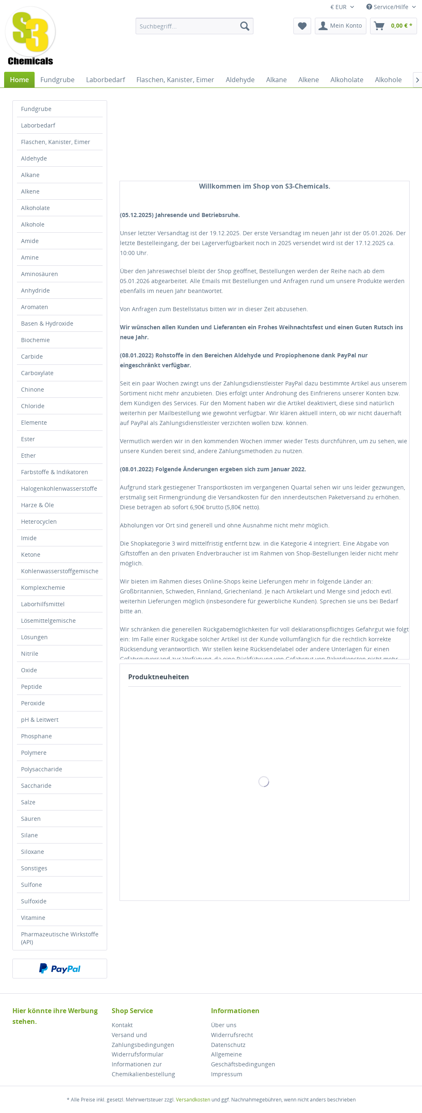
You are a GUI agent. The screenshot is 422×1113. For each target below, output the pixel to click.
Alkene (30, 191)
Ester (28, 439)
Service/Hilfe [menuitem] (388, 7)
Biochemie (35, 340)
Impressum (226, 1074)
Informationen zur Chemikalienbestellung (143, 1069)
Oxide (29, 670)
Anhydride (35, 290)
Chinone (32, 389)
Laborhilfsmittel (43, 604)
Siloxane (32, 851)
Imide (29, 538)
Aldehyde (34, 158)
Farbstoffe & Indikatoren (54, 472)
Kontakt (122, 1025)
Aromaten (34, 307)
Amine (30, 257)
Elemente (34, 422)
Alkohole (33, 224)
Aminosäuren (39, 274)
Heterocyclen (39, 521)
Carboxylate (37, 373)
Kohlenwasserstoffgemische (59, 571)
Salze (28, 802)
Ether (28, 455)
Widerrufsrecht (232, 1035)
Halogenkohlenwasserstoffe (59, 488)
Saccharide (36, 785)
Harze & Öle (37, 505)
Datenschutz (228, 1045)
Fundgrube (36, 109)
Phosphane (36, 736)
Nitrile (29, 653)
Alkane (30, 175)
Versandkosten (193, 1099)
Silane (29, 835)
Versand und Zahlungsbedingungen (143, 1040)
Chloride (33, 406)
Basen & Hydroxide (47, 323)
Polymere (34, 752)
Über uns (224, 1025)
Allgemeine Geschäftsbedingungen (243, 1059)
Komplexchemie (43, 587)
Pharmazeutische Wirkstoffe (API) (59, 938)
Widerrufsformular (138, 1054)
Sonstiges (34, 868)
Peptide (31, 686)
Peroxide (33, 703)
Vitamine (33, 918)
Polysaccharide (41, 769)
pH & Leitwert (40, 719)
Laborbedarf (38, 125)
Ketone (30, 554)
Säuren (31, 818)
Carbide (32, 356)
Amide (30, 241)
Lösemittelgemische (48, 620)
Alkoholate (35, 208)
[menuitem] (195, 26)
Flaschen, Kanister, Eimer (55, 142)
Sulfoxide (34, 901)
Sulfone (31, 885)
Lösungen (34, 637)
